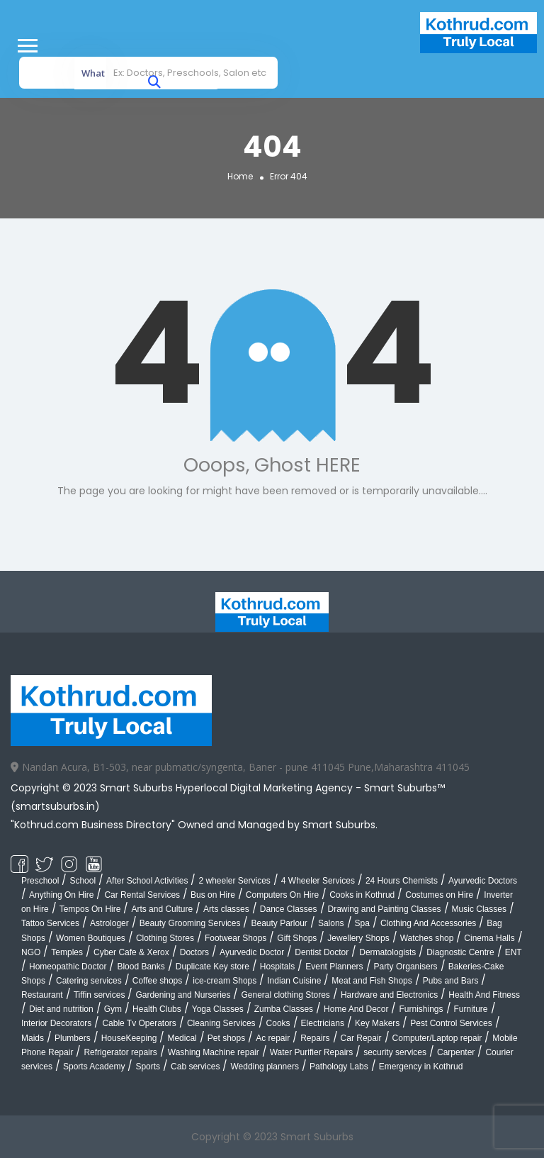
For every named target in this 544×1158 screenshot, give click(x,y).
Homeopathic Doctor (67, 967)
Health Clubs (156, 1009)
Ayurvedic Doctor (252, 952)
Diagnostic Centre (460, 952)
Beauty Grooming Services (190, 923)
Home (240, 175)
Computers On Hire (282, 895)
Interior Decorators (56, 1023)
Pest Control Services (451, 1023)
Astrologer (109, 923)
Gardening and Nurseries (182, 995)
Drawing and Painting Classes (384, 909)
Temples (67, 952)
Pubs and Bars (451, 981)
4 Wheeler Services (318, 881)
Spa (362, 923)
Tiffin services (99, 995)
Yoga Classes (218, 1009)
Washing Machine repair (213, 1052)
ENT (513, 952)
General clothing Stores (285, 995)
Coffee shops (157, 981)
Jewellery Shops (358, 938)
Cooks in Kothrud (362, 895)
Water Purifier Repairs (311, 1052)
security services (394, 1052)
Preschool (40, 881)
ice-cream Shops (224, 981)
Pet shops (226, 1038)
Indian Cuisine (294, 981)
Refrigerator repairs (120, 1052)
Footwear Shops (235, 938)
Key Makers (377, 1023)
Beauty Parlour (279, 923)
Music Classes (479, 909)
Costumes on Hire (439, 895)
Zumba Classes (283, 1009)
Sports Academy (94, 1066)
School (82, 881)
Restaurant (42, 995)
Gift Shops (297, 938)
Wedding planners (264, 1066)
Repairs (314, 1038)
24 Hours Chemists (402, 881)
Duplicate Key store (212, 967)
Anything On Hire (61, 895)
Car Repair (361, 1038)
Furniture (471, 1009)
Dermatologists (387, 952)
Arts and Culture (162, 909)
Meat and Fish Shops (372, 981)
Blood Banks (140, 967)
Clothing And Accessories (428, 923)
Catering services (89, 981)
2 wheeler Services (234, 881)
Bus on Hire (213, 895)
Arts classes (226, 909)
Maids (32, 1038)
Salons (331, 923)
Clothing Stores (165, 938)
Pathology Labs (339, 1066)
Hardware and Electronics (389, 995)
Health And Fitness (484, 995)
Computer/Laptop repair (437, 1038)
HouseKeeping (129, 1038)
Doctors (194, 952)
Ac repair (273, 1038)
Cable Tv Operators (139, 1023)
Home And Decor (356, 1009)
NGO (30, 952)
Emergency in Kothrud (421, 1066)
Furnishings (421, 1009)
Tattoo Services (50, 923)
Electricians (322, 1023)
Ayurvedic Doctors (482, 881)
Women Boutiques (90, 938)
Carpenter (456, 1052)
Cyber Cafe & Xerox (131, 952)
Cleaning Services (221, 1023)
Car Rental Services (142, 895)
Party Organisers (406, 967)
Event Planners (334, 967)
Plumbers (73, 1038)
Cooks (278, 1023)
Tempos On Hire (90, 909)
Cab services (195, 1066)
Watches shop (427, 938)
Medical (181, 1038)
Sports (147, 1066)
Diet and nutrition (61, 1009)
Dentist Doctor (321, 952)
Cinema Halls (489, 938)
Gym (113, 1009)
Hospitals (277, 967)
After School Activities (147, 881)
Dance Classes (288, 909)
